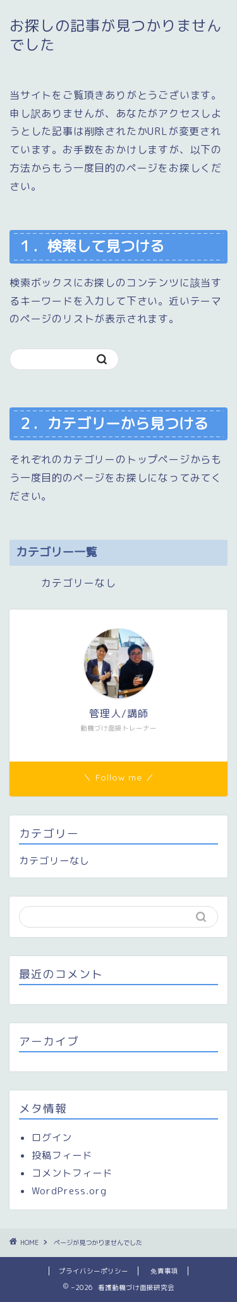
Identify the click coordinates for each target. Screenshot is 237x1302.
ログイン (52, 1137)
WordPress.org (69, 1190)
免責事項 (164, 1271)
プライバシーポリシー (93, 1271)
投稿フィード (62, 1155)
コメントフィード (72, 1173)
